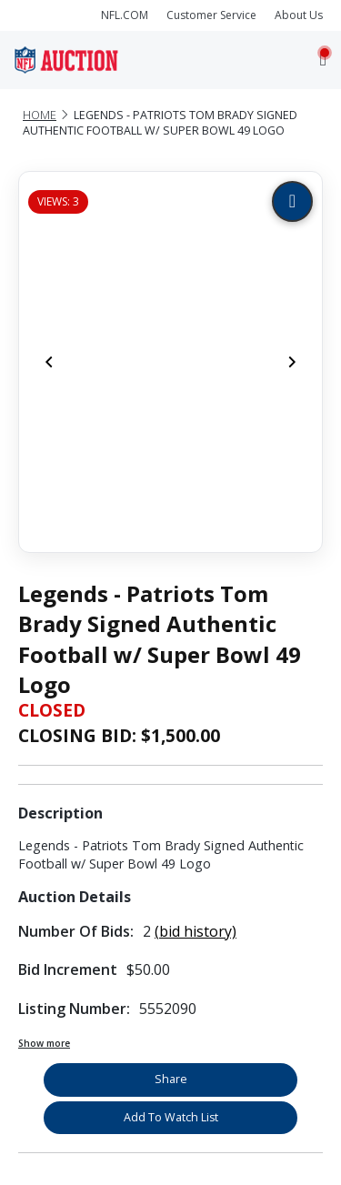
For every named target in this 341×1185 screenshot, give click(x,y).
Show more (44, 1043)
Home (39, 115)
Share (171, 1079)
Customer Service (211, 15)
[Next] (292, 362)
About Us (299, 15)
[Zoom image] (292, 201)
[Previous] (49, 362)
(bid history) (195, 931)
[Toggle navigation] (323, 59)
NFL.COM (124, 15)
